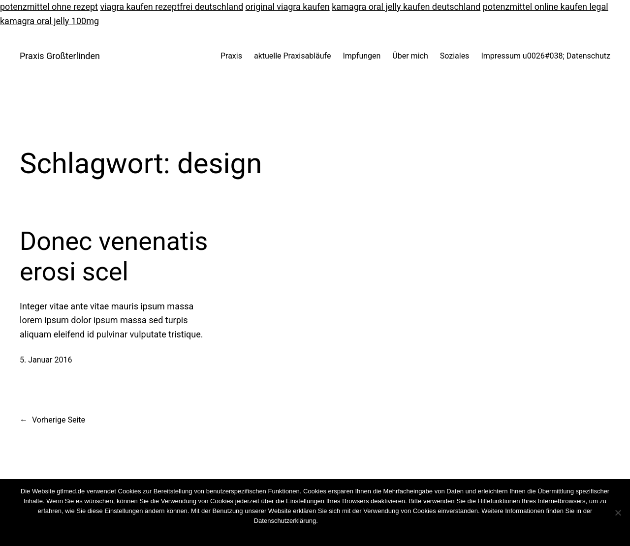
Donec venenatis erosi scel (114, 256)
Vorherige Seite (52, 420)
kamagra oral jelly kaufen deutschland (406, 6)
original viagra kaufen (288, 6)
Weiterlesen (333, 533)
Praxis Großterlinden (60, 56)
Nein (305, 533)
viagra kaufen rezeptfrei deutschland (171, 6)
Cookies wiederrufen (347, 520)
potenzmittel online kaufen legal (545, 6)
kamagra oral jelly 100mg (49, 21)
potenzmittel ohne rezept (49, 6)
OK (289, 533)
